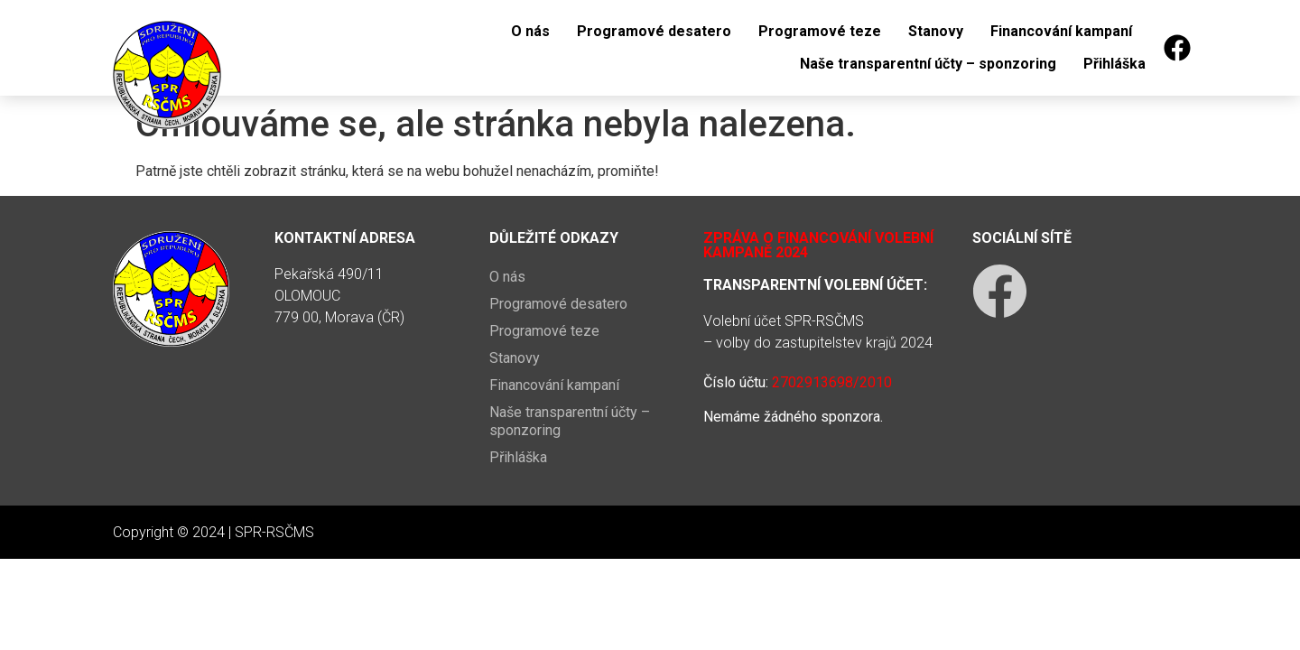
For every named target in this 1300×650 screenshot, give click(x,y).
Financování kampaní (1061, 31)
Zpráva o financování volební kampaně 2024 (818, 245)
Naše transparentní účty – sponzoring (928, 63)
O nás (530, 31)
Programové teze (819, 31)
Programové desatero (654, 31)
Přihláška (1114, 63)
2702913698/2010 (832, 382)
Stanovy (935, 31)
